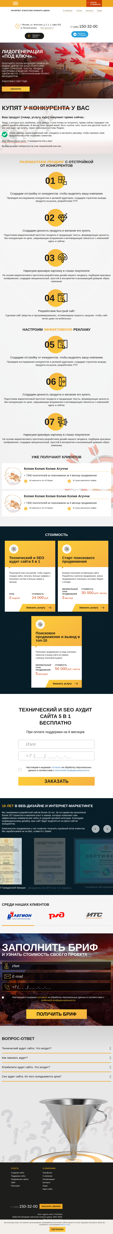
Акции (99, 11)
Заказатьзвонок (36, 36)
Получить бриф (56, 1014)
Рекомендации (49, 1179)
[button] (95, 829)
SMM (13, 1182)
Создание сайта (17, 1173)
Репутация (15, 1186)
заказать (56, 781)
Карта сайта (48, 1189)
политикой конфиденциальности (72, 770)
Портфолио (47, 1173)
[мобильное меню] (15, 3)
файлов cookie (65, 1224)
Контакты (89, 11)
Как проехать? (47, 28)
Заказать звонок (51, 1206)
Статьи (79, 11)
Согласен (57, 1229)
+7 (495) (83, 26)
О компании (67, 11)
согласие (56, 767)
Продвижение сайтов (19, 1179)
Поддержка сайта (18, 1176)
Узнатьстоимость (95, 3)
